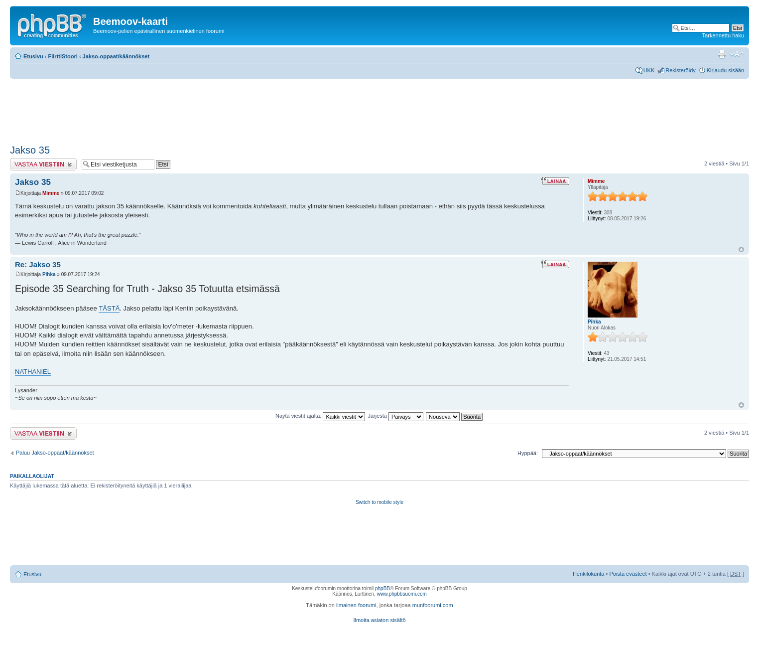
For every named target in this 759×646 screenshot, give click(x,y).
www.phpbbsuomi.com (402, 594)
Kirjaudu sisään (725, 70)
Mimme (50, 193)
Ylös (741, 249)
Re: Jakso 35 (38, 264)
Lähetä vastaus (43, 164)
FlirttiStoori (63, 56)
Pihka (49, 274)
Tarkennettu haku (723, 35)
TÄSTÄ (109, 308)
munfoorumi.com (432, 605)
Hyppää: (527, 453)
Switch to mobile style (379, 502)
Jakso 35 (30, 150)
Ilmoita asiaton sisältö (379, 620)
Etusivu (33, 56)
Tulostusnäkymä (721, 54)
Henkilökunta (589, 574)
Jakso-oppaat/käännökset (116, 56)
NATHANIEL (33, 371)
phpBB (382, 588)
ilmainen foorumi (356, 605)
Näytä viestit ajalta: (320, 416)
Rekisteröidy (680, 70)
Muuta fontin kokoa (737, 54)
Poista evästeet (627, 574)
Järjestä (395, 416)
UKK (649, 70)
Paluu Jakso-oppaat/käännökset (55, 453)
